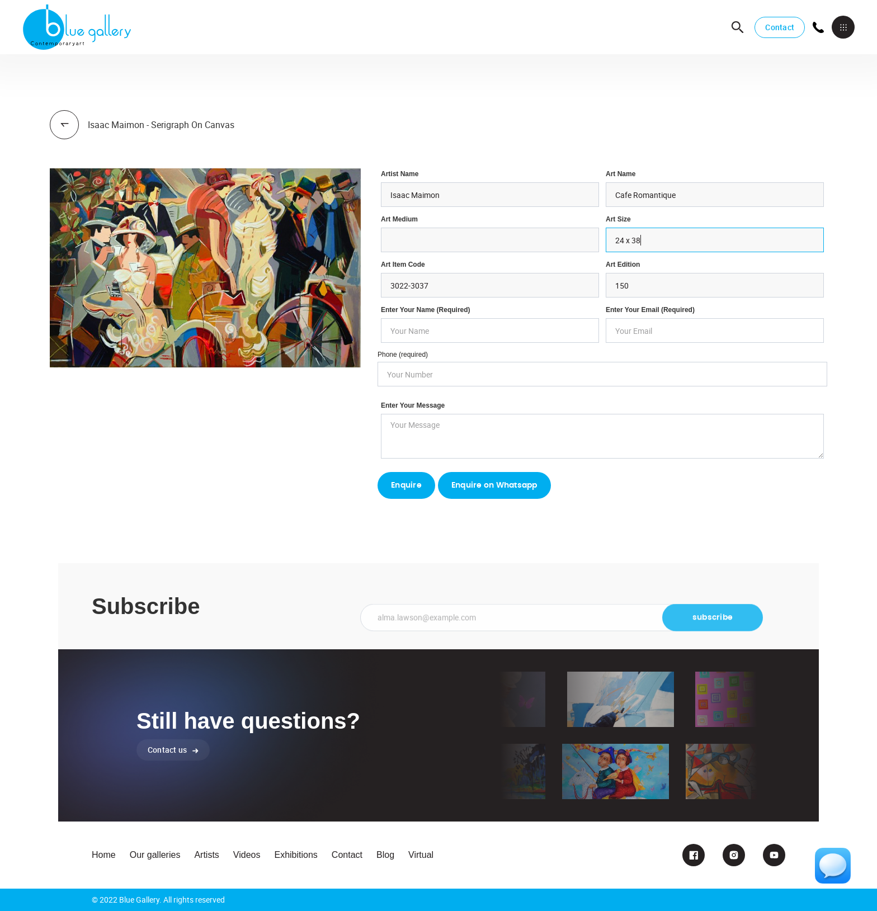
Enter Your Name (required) (425, 310)
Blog (385, 855)
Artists (206, 855)
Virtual (420, 855)
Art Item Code (403, 264)
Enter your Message (413, 405)
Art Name (620, 174)
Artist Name (399, 174)
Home (104, 855)
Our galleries (155, 855)
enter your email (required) (650, 310)
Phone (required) (403, 354)
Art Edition (623, 264)
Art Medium (399, 219)
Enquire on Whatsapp (494, 485)
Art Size (618, 219)
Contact (779, 27)
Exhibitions (295, 855)
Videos (247, 855)
